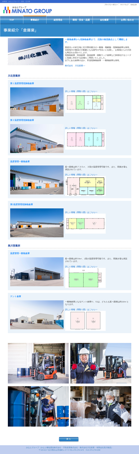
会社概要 (104, 20)
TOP (11, 20)
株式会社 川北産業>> (75, 65)
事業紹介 (35, 20)
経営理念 (58, 20)
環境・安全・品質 (81, 20)
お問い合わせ (127, 20)
